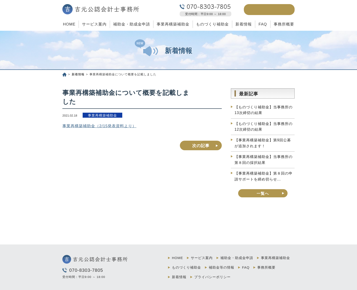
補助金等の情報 (221, 267)
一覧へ (263, 193)
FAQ (262, 24)
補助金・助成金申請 (131, 24)
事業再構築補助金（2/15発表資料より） (99, 126)
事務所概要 (284, 24)
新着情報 (243, 24)
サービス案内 (94, 24)
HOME (69, 24)
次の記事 (200, 145)
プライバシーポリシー (212, 277)
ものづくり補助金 (212, 24)
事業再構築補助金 (173, 24)
